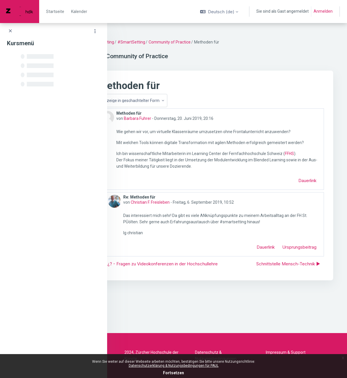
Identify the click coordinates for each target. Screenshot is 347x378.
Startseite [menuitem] (55, 11)
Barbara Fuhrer (169, 118)
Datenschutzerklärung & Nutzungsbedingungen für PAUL (174, 366)
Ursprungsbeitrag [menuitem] (299, 266)
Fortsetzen (173, 373)
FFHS (154, 172)
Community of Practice (201, 42)
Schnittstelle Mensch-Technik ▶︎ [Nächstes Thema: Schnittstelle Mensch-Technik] (288, 293)
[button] (219, 11)
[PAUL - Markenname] (19, 11)
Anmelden (323, 11)
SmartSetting (133, 42)
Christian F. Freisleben (180, 221)
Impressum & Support (286, 352)
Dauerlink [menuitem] (307, 199)
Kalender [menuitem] (79, 11)
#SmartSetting (163, 42)
